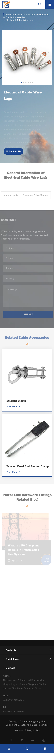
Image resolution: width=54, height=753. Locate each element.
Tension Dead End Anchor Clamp (27, 466)
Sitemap (18, 730)
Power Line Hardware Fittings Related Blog (27, 498)
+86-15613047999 (13, 712)
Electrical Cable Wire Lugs (19, 20)
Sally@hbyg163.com (13, 701)
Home (8, 14)
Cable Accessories (15, 17)
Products (19, 14)
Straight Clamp (16, 401)
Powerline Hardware (38, 14)
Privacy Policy (32, 730)
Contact (10, 668)
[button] (21, 82)
